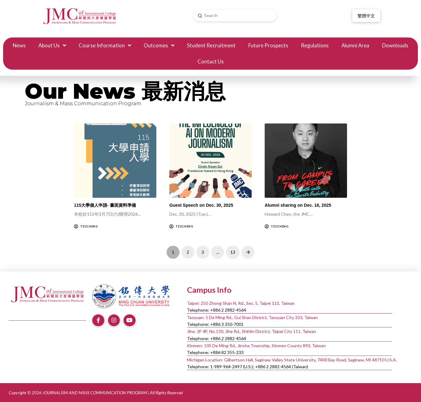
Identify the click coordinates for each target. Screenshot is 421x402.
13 (232, 252)
